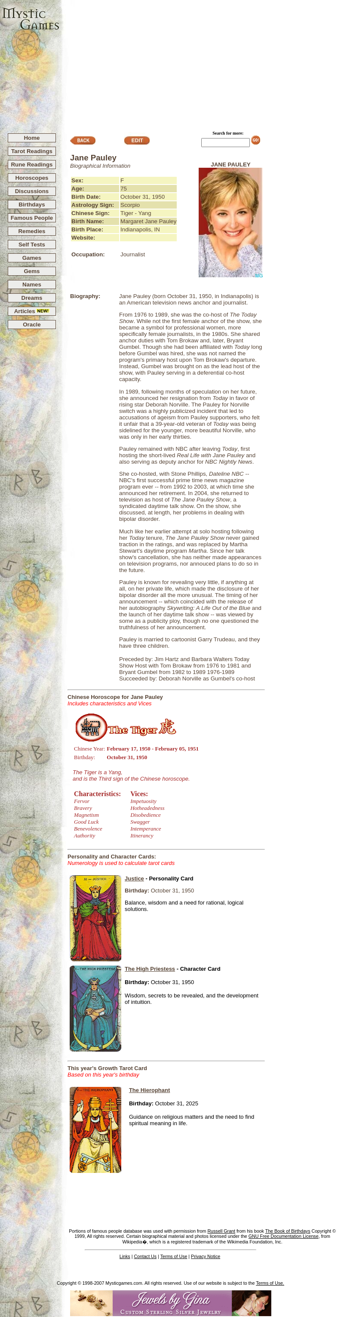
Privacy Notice (205, 1256)
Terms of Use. (270, 1283)
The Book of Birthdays (287, 1231)
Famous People (32, 218)
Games (31, 258)
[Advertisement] (200, 63)
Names (31, 284)
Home (32, 138)
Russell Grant (221, 1231)
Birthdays (31, 204)
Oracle (32, 324)
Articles (32, 311)
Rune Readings (31, 164)
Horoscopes (31, 178)
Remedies (31, 231)
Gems (32, 271)
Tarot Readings (31, 151)
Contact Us (145, 1256)
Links (125, 1256)
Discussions (32, 191)
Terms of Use (173, 1256)
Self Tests (31, 244)
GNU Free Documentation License (284, 1236)
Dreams (32, 298)
